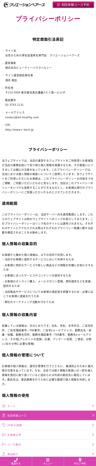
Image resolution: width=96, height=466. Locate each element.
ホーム (48, 331)
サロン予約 (80, 461)
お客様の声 (48, 360)
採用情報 (48, 408)
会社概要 (48, 398)
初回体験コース (48, 340)
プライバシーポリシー (48, 389)
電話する (16, 461)
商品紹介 (48, 379)
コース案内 (48, 369)
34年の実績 (48, 350)
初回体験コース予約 (73, 4)
